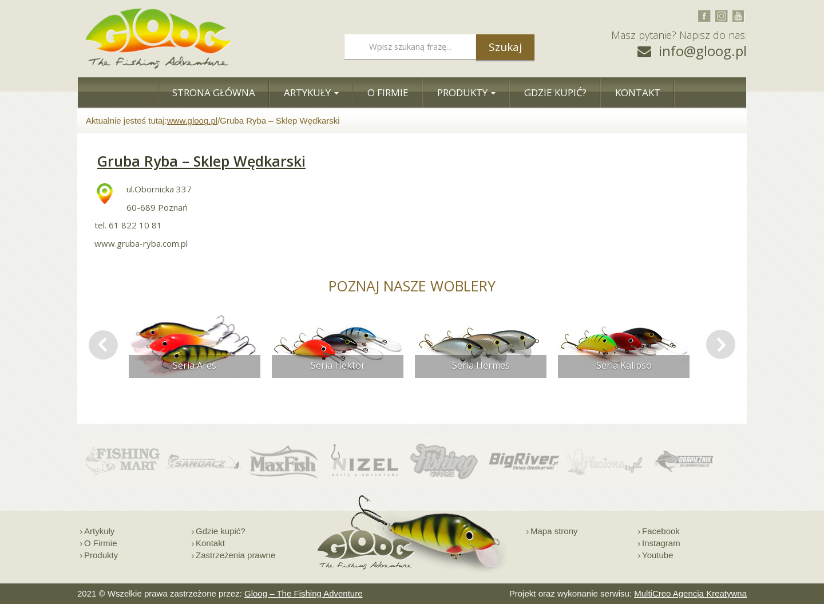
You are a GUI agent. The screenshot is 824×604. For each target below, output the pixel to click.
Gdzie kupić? (220, 531)
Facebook (661, 531)
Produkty (466, 92)
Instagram (661, 543)
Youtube (658, 555)
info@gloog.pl (703, 50)
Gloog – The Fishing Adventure (303, 593)
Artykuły (311, 92)
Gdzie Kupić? (555, 92)
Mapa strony (554, 531)
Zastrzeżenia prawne (235, 555)
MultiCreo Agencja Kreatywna (690, 593)
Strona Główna (213, 92)
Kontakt (637, 92)
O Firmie (388, 92)
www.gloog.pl (192, 120)
